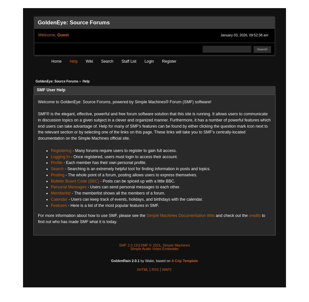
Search (57, 169)
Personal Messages (69, 187)
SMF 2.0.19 (128, 245)
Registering (61, 150)
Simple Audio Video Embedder (154, 249)
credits (255, 215)
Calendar (59, 199)
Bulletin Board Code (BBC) (75, 181)
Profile (56, 162)
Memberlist (61, 193)
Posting (58, 175)
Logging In (60, 157)
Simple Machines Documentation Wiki (181, 215)
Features (59, 205)
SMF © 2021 (150, 245)
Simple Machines (176, 245)
